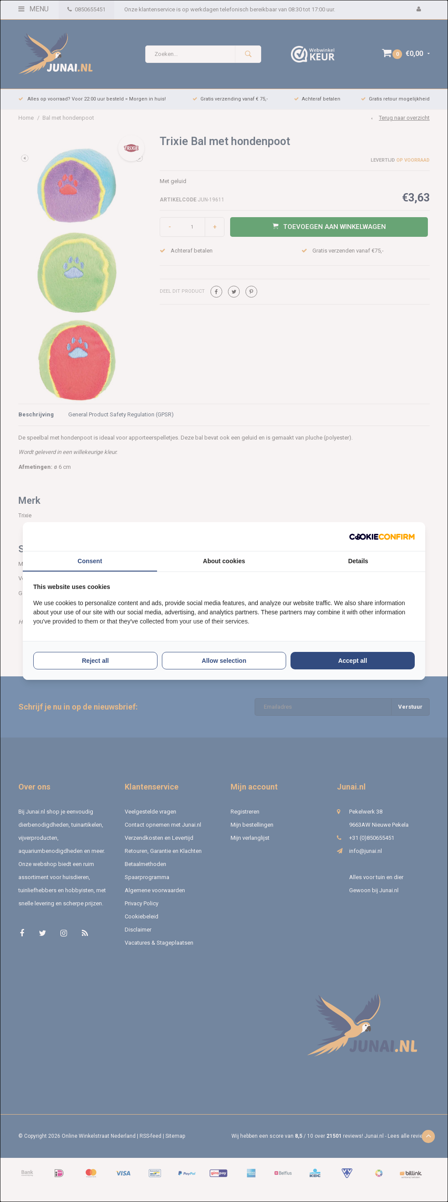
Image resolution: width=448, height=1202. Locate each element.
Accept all (352, 660)
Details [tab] (358, 561)
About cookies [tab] (224, 561)
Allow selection (224, 660)
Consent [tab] (89, 561)
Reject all (95, 660)
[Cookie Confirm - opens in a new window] (382, 537)
